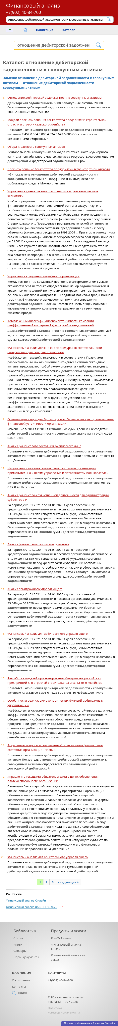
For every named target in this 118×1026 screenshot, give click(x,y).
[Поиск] (57, 19)
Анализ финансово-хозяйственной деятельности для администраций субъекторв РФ (58, 497)
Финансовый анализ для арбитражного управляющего (48, 633)
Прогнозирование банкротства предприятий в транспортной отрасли (59, 169)
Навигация (44, 30)
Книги (18, 944)
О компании (21, 980)
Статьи (19, 938)
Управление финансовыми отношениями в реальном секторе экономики (53, 193)
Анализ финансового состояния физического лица (44, 446)
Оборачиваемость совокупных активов (36, 146)
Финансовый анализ (33, 5)
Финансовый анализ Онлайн (26, 900)
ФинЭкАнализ (61, 938)
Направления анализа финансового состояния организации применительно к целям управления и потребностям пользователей (58, 470)
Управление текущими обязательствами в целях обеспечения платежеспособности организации (53, 778)
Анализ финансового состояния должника (38, 544)
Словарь (20, 951)
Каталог (68, 30)
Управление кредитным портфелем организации (44, 276)
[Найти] (109, 19)
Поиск (22, 993)
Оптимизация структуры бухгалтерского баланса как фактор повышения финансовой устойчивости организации (61, 421)
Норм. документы (26, 957)
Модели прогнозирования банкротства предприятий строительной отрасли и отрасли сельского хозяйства (57, 122)
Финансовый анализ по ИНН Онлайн (31, 907)
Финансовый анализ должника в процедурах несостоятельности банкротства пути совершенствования (55, 350)
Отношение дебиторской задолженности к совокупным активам (55, 97)
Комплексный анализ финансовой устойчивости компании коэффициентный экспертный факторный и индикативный (51, 323)
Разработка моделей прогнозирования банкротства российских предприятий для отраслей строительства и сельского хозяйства (55, 680)
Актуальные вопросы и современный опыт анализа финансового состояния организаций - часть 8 (55, 747)
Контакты (19, 986)
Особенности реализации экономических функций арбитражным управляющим (55, 702)
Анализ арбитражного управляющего (35, 589)
